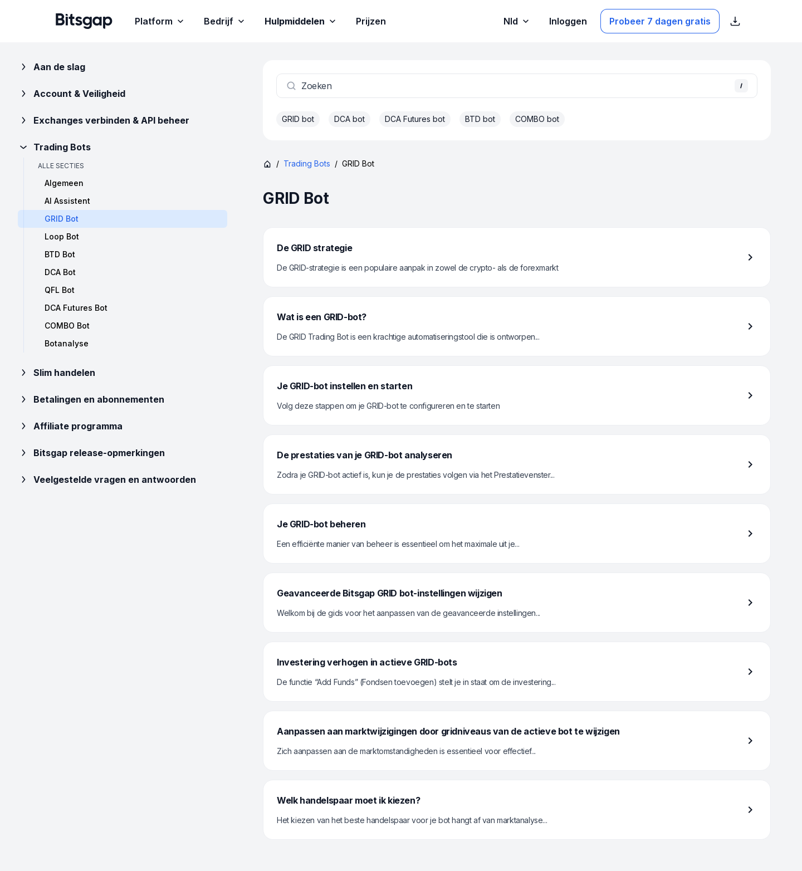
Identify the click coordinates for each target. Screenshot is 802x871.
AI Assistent (67, 200)
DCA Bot (60, 272)
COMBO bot (537, 119)
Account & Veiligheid (71, 93)
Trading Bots (54, 147)
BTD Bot (60, 254)
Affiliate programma (70, 426)
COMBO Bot (67, 325)
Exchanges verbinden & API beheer (103, 120)
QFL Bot (60, 290)
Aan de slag (51, 66)
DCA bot (349, 119)
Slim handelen (56, 372)
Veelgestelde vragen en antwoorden (107, 479)
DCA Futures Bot (76, 307)
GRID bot (298, 119)
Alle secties (61, 166)
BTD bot (480, 119)
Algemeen (64, 183)
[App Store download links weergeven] (735, 21)
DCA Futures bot (415, 119)
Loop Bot (62, 236)
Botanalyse (67, 343)
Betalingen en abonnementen (91, 399)
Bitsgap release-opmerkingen (91, 452)
